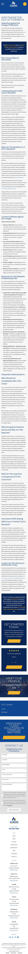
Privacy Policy (9, 805)
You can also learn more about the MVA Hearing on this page (13, 578)
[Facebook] (15, 937)
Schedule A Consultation (14, 737)
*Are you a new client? (7, 774)
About (14, 838)
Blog (14, 850)
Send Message (14, 809)
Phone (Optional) (5, 764)
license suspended (18, 177)
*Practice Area (5, 779)
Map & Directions (14, 870)
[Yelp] (13, 937)
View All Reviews (14, 667)
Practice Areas (14, 844)
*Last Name (4, 759)
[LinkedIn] (10, 937)
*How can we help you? (7, 784)
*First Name (4, 754)
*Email (3, 769)
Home (14, 836)
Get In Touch (14, 641)
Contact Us (14, 856)
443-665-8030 (14, 829)
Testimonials (14, 853)
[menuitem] (3, 709)
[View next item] (15, 662)
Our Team (14, 841)
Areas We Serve (14, 847)
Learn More (14, 692)
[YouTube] (18, 937)
